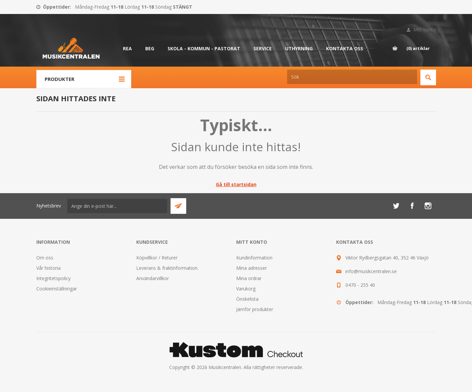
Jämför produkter (254, 309)
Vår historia (48, 268)
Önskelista (247, 299)
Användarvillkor (152, 278)
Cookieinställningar (56, 288)
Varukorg (245, 288)
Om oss (44, 257)
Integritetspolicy (53, 278)
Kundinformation (254, 257)
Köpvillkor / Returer (157, 257)
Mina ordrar (248, 278)
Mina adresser (251, 268)
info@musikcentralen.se (371, 271)
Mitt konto (424, 29)
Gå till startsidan (236, 184)
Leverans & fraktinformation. (167, 268)
